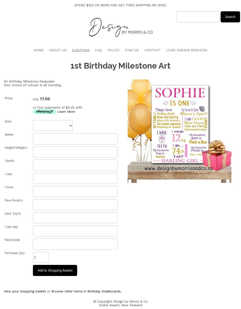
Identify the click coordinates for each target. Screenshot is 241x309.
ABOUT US (58, 50)
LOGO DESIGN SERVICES (186, 50)
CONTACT (152, 50)
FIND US (132, 50)
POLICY (114, 50)
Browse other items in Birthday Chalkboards (86, 291)
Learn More (66, 111)
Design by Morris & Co (130, 301)
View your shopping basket (25, 291)
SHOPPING (80, 50)
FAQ (98, 50)
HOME (39, 50)
